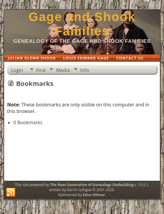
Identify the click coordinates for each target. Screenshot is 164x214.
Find (41, 70)
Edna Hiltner (94, 194)
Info (84, 70)
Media (63, 70)
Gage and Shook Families (82, 24)
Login (17, 70)
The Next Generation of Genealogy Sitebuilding (91, 184)
